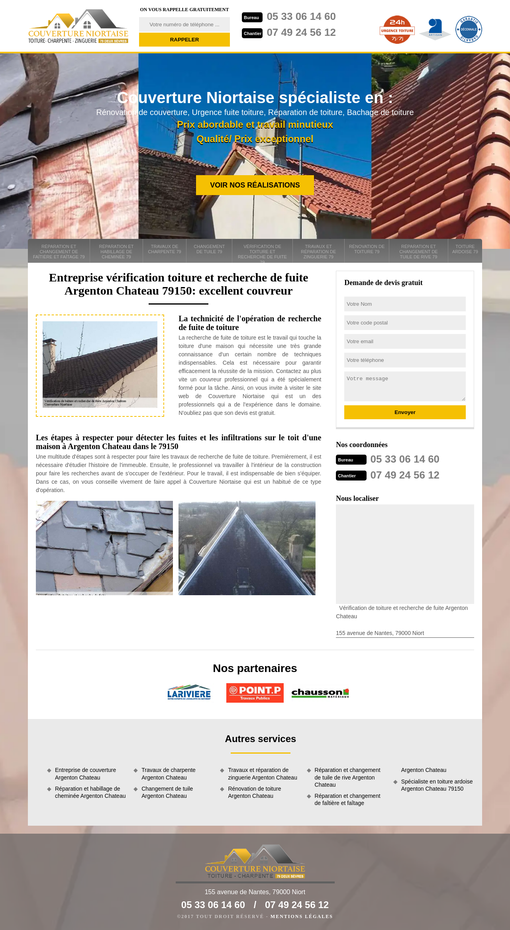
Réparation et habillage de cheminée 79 (116, 251)
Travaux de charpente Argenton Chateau (168, 773)
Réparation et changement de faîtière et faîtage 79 (59, 251)
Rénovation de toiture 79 (366, 249)
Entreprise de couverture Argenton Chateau (85, 773)
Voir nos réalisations (255, 185)
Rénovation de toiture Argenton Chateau (254, 792)
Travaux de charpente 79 (164, 249)
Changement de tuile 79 (209, 249)
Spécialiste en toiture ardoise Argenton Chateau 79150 (437, 785)
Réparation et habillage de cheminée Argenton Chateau (90, 792)
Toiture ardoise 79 (465, 249)
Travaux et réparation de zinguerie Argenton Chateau (262, 773)
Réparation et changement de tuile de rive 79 (418, 251)
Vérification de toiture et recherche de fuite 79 (262, 253)
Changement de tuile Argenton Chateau (167, 792)
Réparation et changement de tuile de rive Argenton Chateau (348, 777)
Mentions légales (302, 916)
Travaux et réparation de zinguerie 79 (318, 251)
